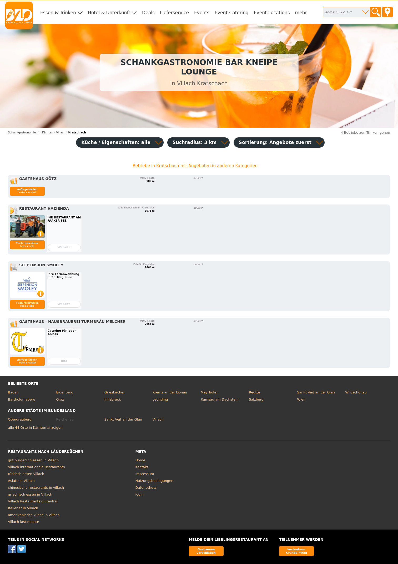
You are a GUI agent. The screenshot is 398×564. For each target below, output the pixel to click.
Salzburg (256, 399)
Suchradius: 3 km (195, 142)
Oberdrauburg (20, 419)
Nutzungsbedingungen (154, 481)
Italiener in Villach (23, 508)
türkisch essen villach (26, 474)
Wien (301, 399)
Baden (13, 392)
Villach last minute (23, 522)
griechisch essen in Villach (30, 494)
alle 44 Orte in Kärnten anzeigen (35, 428)
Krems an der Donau (170, 392)
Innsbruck (112, 399)
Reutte (254, 392)
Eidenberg (64, 392)
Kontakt (141, 467)
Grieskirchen (114, 392)
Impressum (144, 474)
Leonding (160, 399)
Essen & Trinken (58, 12)
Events (201, 12)
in (23, 132)
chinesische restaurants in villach (36, 488)
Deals (148, 12)
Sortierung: (275, 142)
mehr (301, 12)
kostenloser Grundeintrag (296, 551)
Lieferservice (174, 12)
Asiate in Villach (21, 481)
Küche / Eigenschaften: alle (115, 142)
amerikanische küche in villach (33, 515)
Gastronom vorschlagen (206, 551)
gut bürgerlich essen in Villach (33, 460)
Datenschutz (145, 488)
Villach (158, 419)
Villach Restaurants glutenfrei (32, 501)
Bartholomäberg (21, 399)
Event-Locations (272, 12)
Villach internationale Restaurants (36, 467)
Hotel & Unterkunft (109, 12)
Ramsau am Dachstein (220, 399)
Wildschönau (356, 392)
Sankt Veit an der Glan (316, 392)
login (139, 494)
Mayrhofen (210, 392)
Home (140, 460)
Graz (60, 399)
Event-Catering (232, 12)
